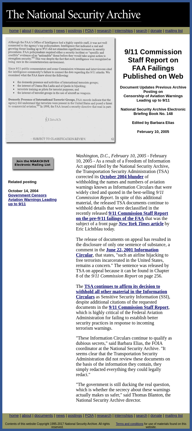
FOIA (89, 30)
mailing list (174, 30)
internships (124, 30)
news (60, 30)
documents (43, 30)
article (157, 223)
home (14, 30)
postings (75, 30)
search (141, 30)
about (26, 30)
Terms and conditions (129, 423)
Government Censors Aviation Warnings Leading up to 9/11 (32, 199)
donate (156, 30)
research (104, 30)
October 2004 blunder (122, 176)
